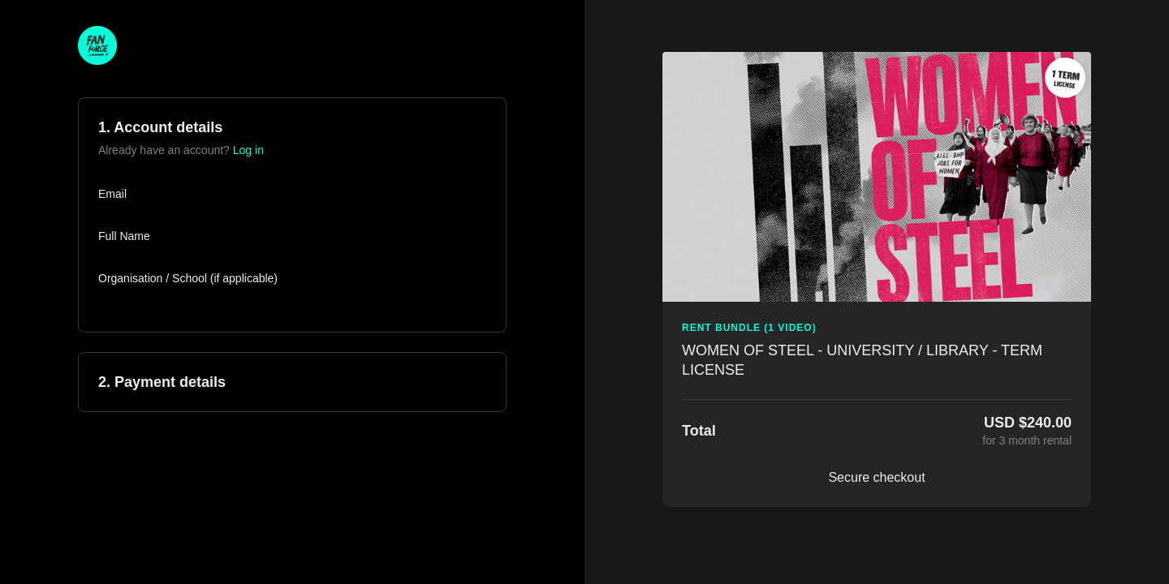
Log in (248, 150)
